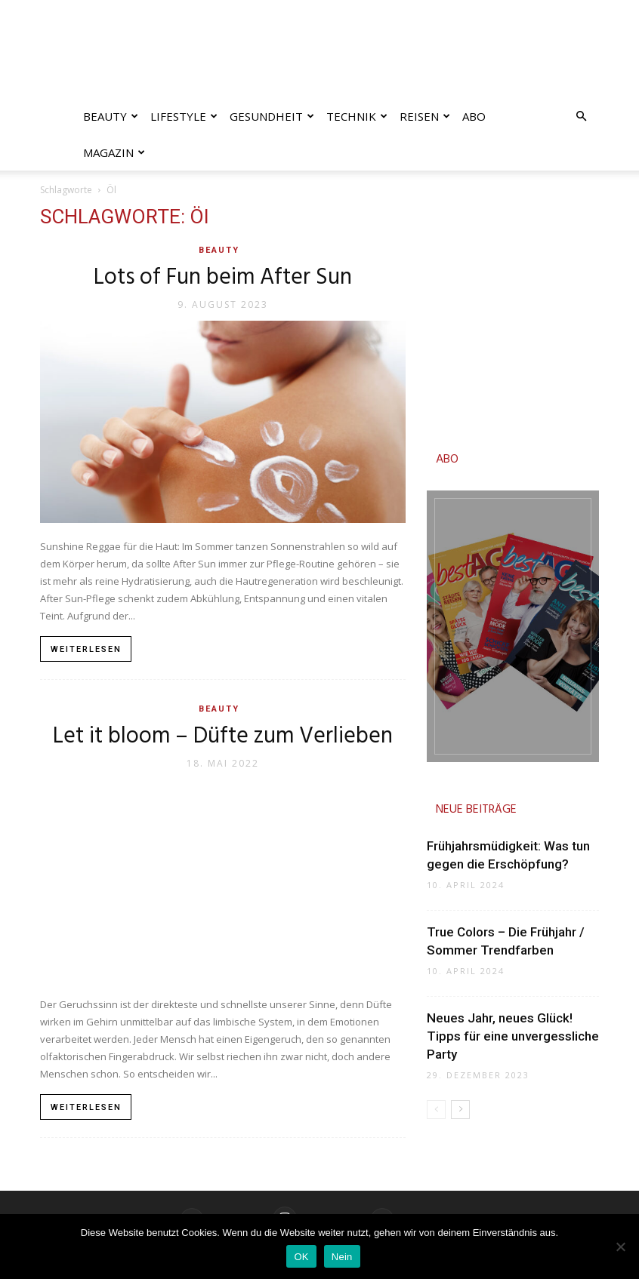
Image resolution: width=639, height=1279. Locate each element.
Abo (474, 116)
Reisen (425, 116)
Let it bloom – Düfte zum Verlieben (223, 736)
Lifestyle (184, 116)
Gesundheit (272, 116)
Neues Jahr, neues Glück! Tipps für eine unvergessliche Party (513, 1036)
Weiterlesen (86, 649)
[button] (581, 116)
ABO (447, 459)
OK (301, 1256)
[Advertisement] (513, 312)
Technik (356, 116)
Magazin (114, 152)
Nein (342, 1256)
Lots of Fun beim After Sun (223, 278)
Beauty (110, 116)
